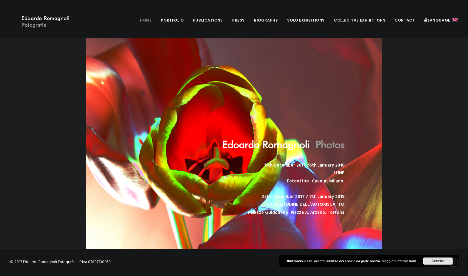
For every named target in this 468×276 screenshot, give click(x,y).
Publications (208, 20)
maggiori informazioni (399, 261)
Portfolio (172, 20)
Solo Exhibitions (306, 20)
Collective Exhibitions (359, 20)
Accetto (437, 261)
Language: (441, 20)
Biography (266, 20)
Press (238, 20)
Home (146, 20)
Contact (405, 20)
